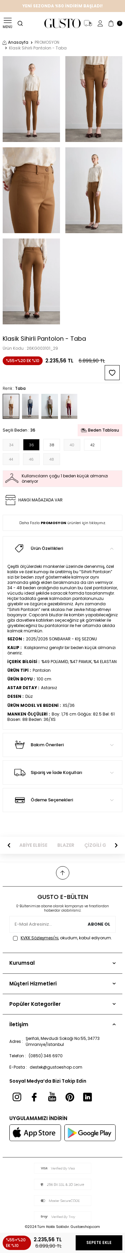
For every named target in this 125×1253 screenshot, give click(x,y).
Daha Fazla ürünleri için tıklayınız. (62, 522)
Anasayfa (15, 42)
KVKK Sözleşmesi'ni (39, 938)
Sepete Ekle (99, 1242)
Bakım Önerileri (62, 745)
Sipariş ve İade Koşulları (62, 772)
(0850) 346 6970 (46, 1056)
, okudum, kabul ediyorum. (62, 938)
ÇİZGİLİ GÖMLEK (103, 845)
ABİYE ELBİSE (33, 845)
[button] (9, 845)
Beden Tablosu (100, 430)
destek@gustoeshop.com (56, 1067)
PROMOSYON (47, 42)
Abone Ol (99, 924)
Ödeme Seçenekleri (62, 800)
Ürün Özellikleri (62, 548)
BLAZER (65, 845)
